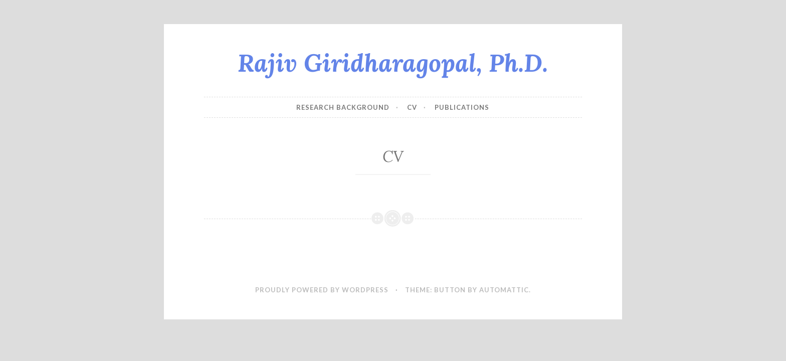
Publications (462, 107)
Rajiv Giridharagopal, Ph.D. (393, 62)
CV (412, 107)
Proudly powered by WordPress (321, 290)
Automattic (504, 290)
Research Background (342, 107)
